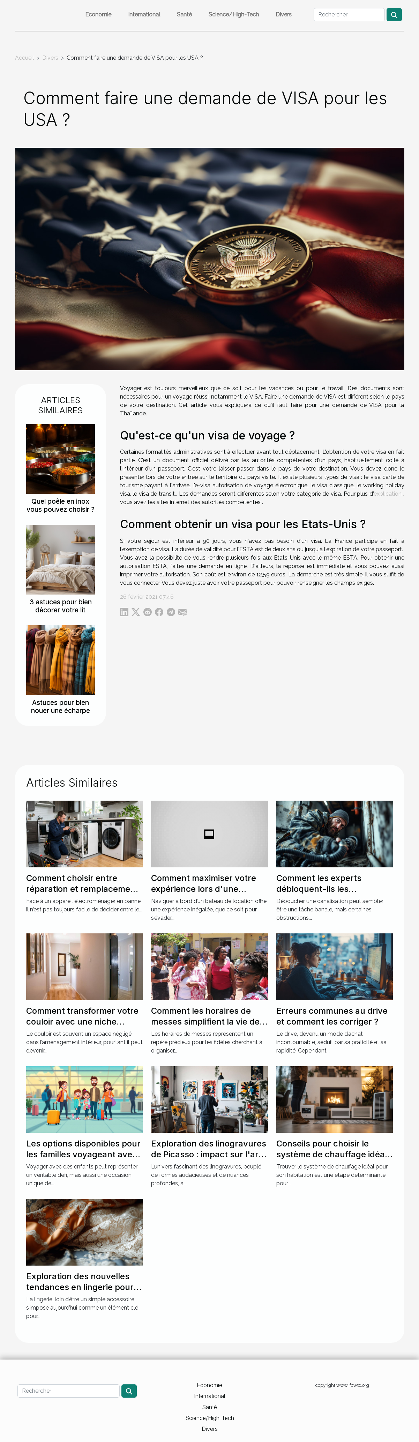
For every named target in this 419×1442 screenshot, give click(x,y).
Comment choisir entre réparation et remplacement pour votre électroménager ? (83, 888)
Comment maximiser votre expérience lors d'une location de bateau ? (203, 888)
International (144, 14)
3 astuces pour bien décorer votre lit (60, 606)
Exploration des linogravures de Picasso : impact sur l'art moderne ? (208, 1154)
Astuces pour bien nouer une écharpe (60, 706)
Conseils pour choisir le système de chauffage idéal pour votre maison (331, 1154)
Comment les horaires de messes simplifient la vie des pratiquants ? (207, 1021)
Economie (98, 14)
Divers (284, 14)
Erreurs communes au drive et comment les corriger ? (332, 1016)
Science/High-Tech (234, 14)
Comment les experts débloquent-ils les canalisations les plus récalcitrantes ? (319, 894)
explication (388, 493)
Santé (184, 14)
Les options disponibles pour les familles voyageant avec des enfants (83, 1154)
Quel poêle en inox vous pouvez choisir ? (61, 505)
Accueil (24, 57)
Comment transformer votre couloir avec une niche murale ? (82, 1021)
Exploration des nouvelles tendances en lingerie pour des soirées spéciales (80, 1287)
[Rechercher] (349, 14)
